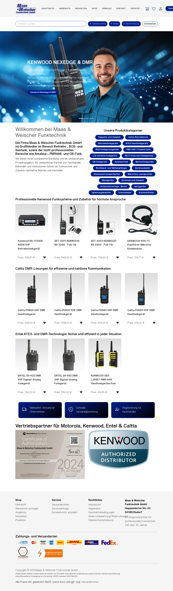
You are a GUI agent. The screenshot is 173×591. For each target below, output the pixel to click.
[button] (13, 77)
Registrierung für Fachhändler (128, 409)
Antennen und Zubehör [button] (132, 180)
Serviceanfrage (60, 508)
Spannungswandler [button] (101, 192)
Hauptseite (48, 8)
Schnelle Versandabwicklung (83, 409)
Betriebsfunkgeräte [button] (108, 143)
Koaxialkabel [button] (125, 192)
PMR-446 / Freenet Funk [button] (138, 149)
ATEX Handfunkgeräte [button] (137, 143)
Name (115, 23)
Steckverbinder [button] (146, 192)
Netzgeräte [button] (140, 186)
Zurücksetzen (150, 24)
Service (135, 8)
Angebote (64, 8)
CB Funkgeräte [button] (100, 162)
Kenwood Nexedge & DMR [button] (43, 92)
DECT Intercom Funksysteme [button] (139, 156)
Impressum (94, 504)
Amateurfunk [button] (121, 162)
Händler (107, 8)
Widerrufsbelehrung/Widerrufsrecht (108, 516)
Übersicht (20, 504)
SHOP (94, 8)
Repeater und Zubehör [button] (109, 137)
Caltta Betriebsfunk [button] (138, 137)
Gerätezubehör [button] (142, 168)
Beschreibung (131, 23)
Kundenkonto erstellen (64, 512)
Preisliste (20, 520)
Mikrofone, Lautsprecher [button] (140, 174)
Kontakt (121, 8)
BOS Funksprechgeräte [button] (107, 149)
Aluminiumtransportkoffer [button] (107, 174)
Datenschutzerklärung (100, 520)
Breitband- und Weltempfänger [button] (111, 168)
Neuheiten (81, 8)
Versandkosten (60, 504)
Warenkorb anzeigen (26, 508)
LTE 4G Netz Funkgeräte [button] (105, 156)
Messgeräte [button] (108, 180)
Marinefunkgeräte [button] (145, 162)
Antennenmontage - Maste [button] (113, 186)
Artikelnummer (98, 23)
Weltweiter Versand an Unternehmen (38, 409)
